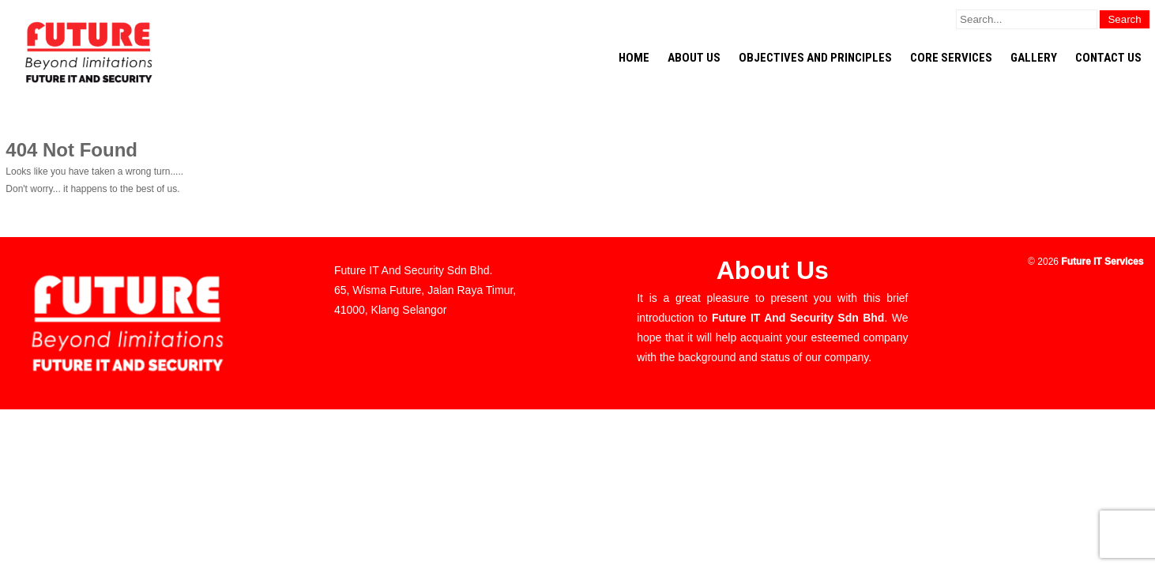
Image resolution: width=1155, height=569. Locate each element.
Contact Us (1108, 58)
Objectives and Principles (815, 58)
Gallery (1033, 58)
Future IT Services (1102, 261)
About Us (694, 58)
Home (634, 58)
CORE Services (951, 58)
